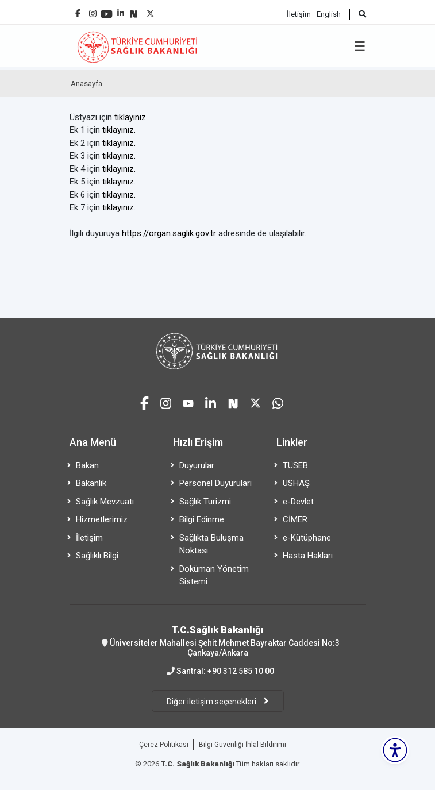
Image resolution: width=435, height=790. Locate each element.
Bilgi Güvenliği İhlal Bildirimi (242, 745)
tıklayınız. (131, 117)
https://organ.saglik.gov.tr (169, 233)
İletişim (299, 14)
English (329, 14)
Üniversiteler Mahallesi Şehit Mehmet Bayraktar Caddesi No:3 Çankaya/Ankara (218, 640)
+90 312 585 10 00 (240, 671)
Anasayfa (86, 83)
